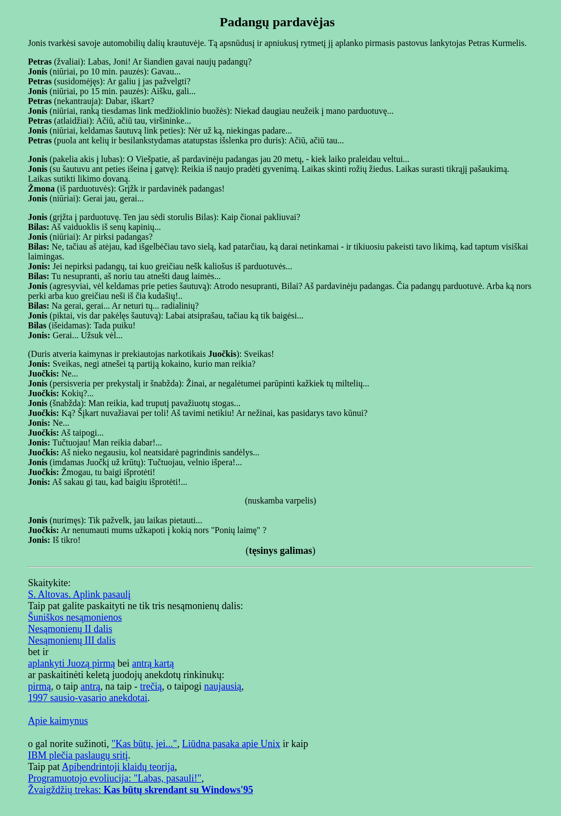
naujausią (222, 686)
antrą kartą (153, 663)
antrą (90, 686)
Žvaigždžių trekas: (140, 789)
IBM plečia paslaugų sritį (78, 755)
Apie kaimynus (58, 720)
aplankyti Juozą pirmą (71, 663)
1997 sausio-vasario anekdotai (87, 697)
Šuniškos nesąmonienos (75, 617)
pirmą (39, 686)
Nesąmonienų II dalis (70, 628)
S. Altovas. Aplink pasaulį (79, 594)
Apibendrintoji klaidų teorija (118, 766)
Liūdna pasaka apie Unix (231, 743)
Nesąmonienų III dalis (72, 640)
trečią (151, 686)
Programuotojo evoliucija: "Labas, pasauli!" (115, 778)
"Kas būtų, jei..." (144, 743)
